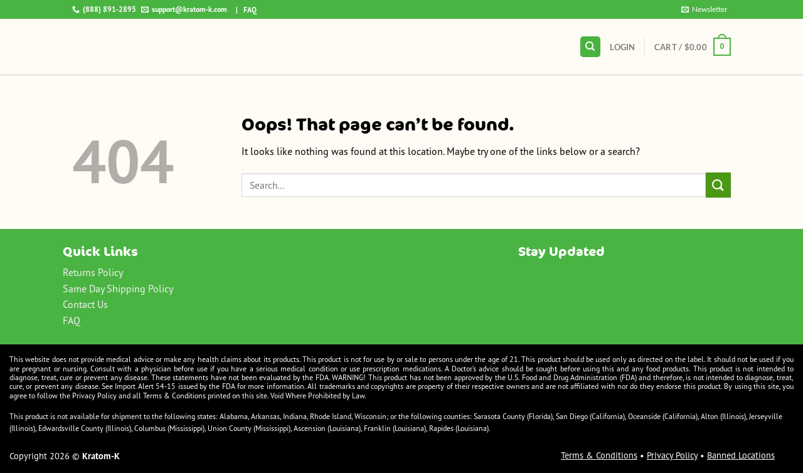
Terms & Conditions (599, 455)
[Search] (590, 46)
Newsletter (704, 9)
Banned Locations (741, 455)
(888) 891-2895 (104, 9)
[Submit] (718, 185)
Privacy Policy (672, 455)
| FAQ (243, 9)
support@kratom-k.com (184, 9)
